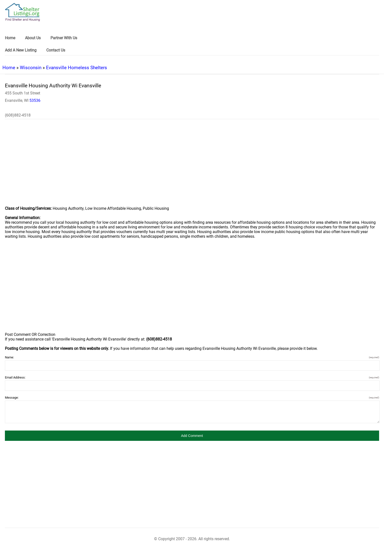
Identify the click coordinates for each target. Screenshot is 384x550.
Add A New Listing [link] (20, 50)
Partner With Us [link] (63, 38)
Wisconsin (30, 67)
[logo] (22, 12)
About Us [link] (33, 38)
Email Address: (192, 377)
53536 (34, 100)
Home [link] (10, 38)
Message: (192, 397)
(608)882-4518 (18, 115)
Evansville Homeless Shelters (76, 67)
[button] (192, 436)
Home (8, 67)
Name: (192, 357)
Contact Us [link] (55, 50)
